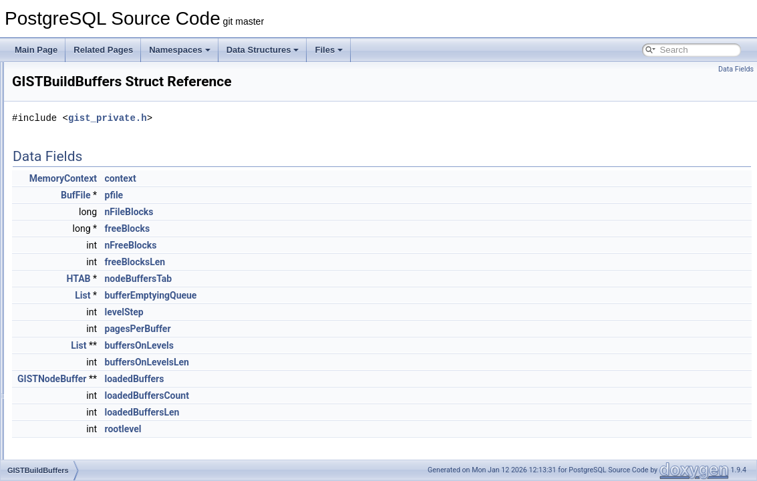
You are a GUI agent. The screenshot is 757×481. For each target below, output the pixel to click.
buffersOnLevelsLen (314, 362)
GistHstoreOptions (77, 340)
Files (329, 50)
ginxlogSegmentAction (84, 193)
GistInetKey (65, 355)
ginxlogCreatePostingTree (90, 76)
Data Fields (736, 69)
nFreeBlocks (298, 245)
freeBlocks (294, 228)
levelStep (291, 312)
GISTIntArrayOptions (81, 414)
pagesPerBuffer (305, 328)
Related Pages (103, 50)
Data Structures (262, 50)
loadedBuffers (301, 378)
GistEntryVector (72, 326)
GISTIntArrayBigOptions (87, 399)
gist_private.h (274, 118)
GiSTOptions (67, 458)
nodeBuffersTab (305, 278)
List (249, 295)
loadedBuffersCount (314, 395)
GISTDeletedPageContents (92, 296)
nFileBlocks (296, 211)
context (287, 178)
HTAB (246, 278)
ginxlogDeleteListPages (86, 91)
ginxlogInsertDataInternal (88, 135)
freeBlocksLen (302, 262)
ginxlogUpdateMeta (78, 223)
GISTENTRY (67, 311)
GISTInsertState (73, 384)
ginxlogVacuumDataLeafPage (97, 238)
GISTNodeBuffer (74, 429)
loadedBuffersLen (309, 412)
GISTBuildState (72, 282)
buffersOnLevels (306, 345)
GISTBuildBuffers (75, 267)
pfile (281, 195)
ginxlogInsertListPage (82, 164)
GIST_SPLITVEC (75, 252)
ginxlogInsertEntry (76, 149)
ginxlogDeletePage (78, 105)
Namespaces (179, 50)
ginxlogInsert (67, 120)
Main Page (36, 50)
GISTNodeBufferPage (83, 443)
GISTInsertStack (73, 370)
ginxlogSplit (64, 208)
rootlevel (290, 429)
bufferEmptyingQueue (318, 295)
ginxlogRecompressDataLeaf (95, 179)
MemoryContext (230, 178)
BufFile (242, 195)
